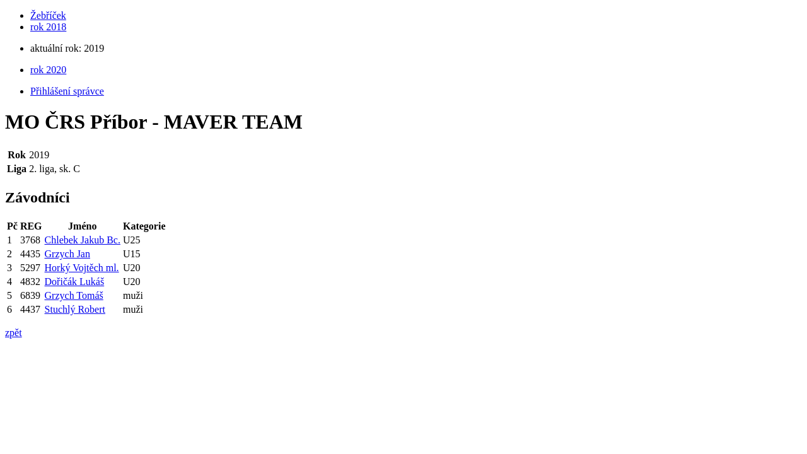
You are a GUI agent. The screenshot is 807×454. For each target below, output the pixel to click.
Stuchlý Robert (75, 309)
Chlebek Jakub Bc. (82, 240)
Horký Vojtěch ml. (82, 267)
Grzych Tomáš (74, 295)
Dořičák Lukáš (75, 281)
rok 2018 (48, 26)
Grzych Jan (67, 253)
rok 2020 (48, 69)
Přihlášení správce (67, 91)
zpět (13, 332)
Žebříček (48, 15)
